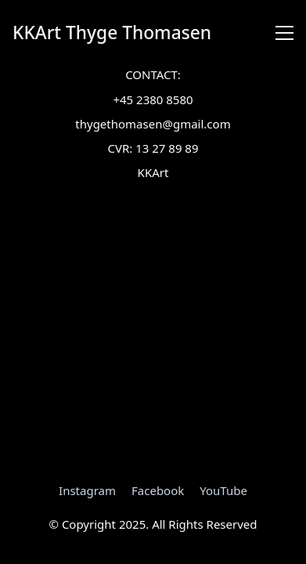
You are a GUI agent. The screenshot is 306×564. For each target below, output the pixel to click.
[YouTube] (223, 490)
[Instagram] (87, 490)
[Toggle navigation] (284, 33)
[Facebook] (157, 490)
